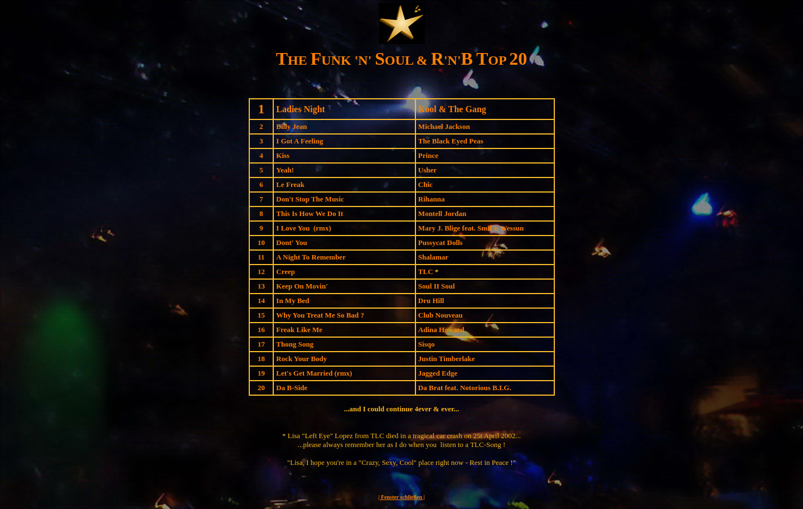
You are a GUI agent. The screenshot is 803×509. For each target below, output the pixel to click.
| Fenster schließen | (401, 497)
